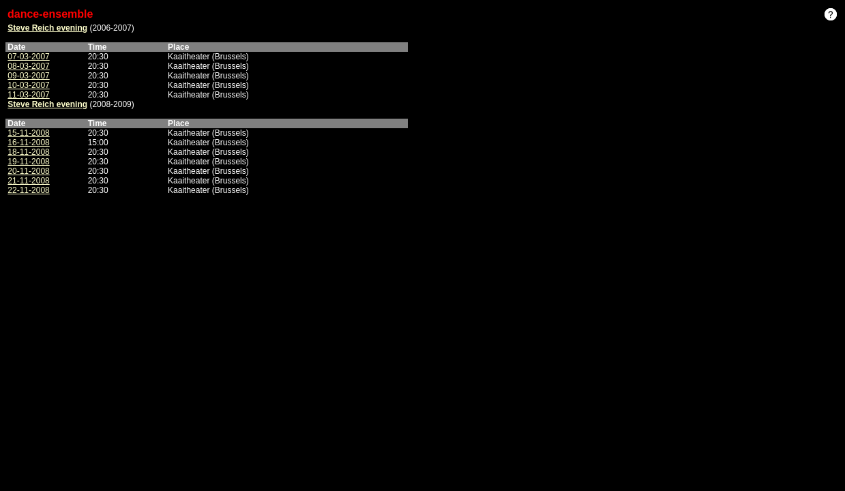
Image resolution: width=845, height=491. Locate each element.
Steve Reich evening (47, 28)
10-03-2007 (28, 85)
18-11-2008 (28, 152)
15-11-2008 (28, 133)
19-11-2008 (28, 161)
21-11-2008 (28, 180)
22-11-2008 (28, 190)
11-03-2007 (28, 95)
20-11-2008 (28, 171)
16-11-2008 (28, 142)
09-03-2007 (28, 75)
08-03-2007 (28, 66)
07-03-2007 (28, 56)
